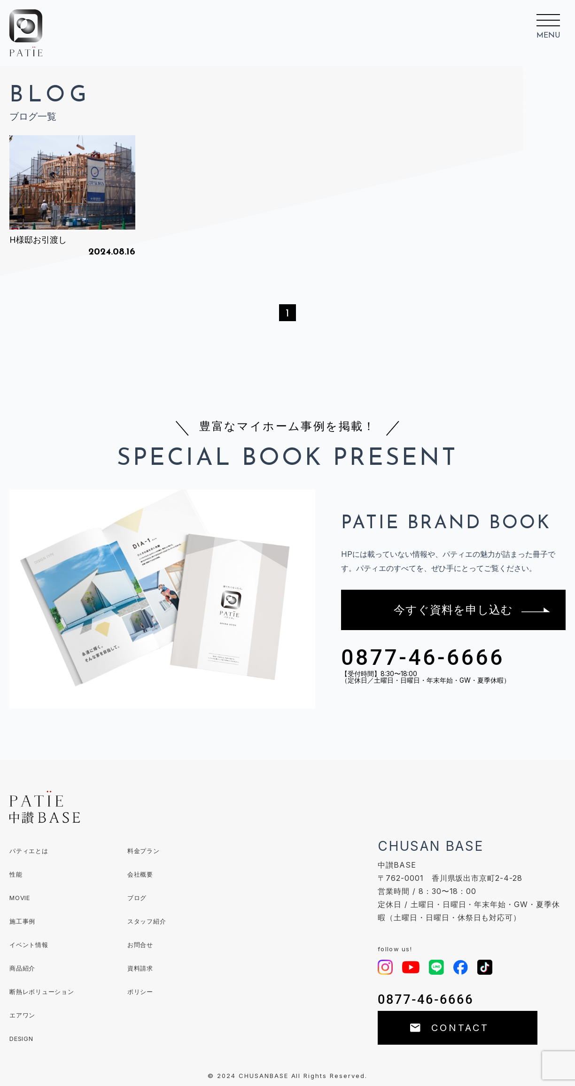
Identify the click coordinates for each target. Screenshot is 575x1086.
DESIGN (21, 1038)
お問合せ (140, 944)
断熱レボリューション (41, 991)
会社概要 (140, 874)
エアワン (22, 1015)
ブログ (137, 897)
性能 (16, 874)
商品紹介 (22, 968)
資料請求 (140, 968)
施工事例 (22, 921)
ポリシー (140, 991)
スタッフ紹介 (146, 921)
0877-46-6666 (423, 657)
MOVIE (19, 897)
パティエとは (28, 851)
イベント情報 (28, 944)
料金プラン (143, 851)
